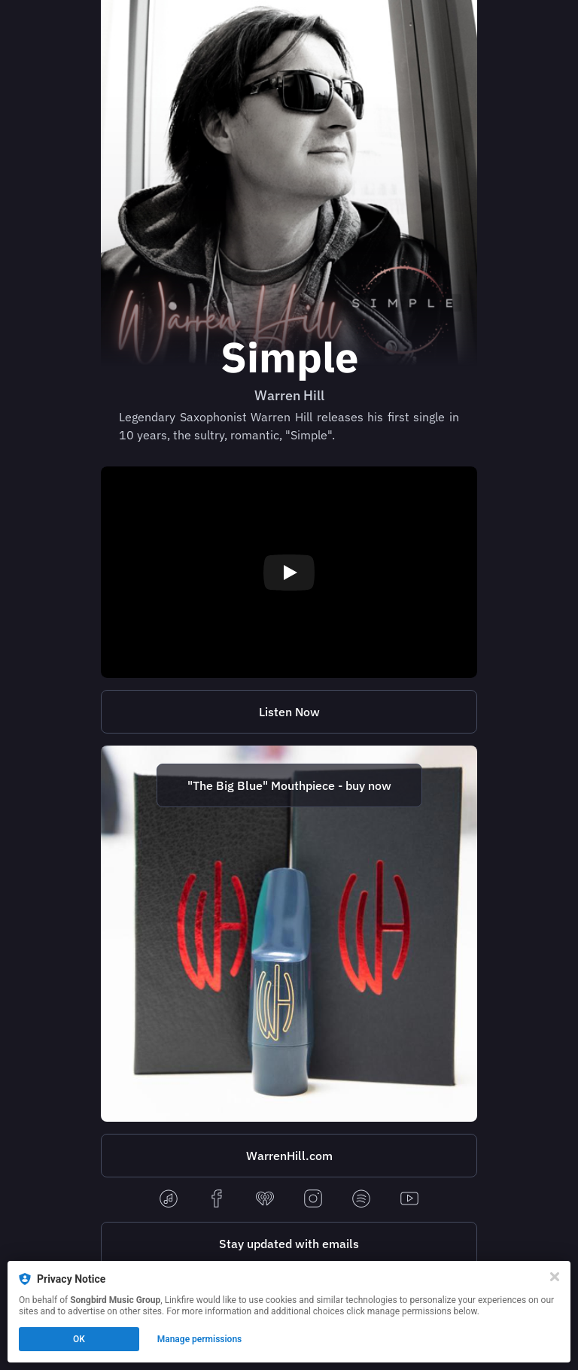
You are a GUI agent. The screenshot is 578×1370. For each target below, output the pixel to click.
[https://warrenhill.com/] (289, 1155)
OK (79, 1339)
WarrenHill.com (289, 1155)
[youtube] (409, 1199)
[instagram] (313, 1199)
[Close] (555, 1277)
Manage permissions (199, 1339)
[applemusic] (168, 1199)
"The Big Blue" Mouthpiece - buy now (289, 785)
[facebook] (217, 1199)
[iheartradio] (265, 1199)
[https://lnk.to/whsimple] (289, 712)
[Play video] (289, 572)
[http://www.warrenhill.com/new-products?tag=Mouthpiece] (289, 934)
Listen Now (289, 711)
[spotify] (361, 1199)
